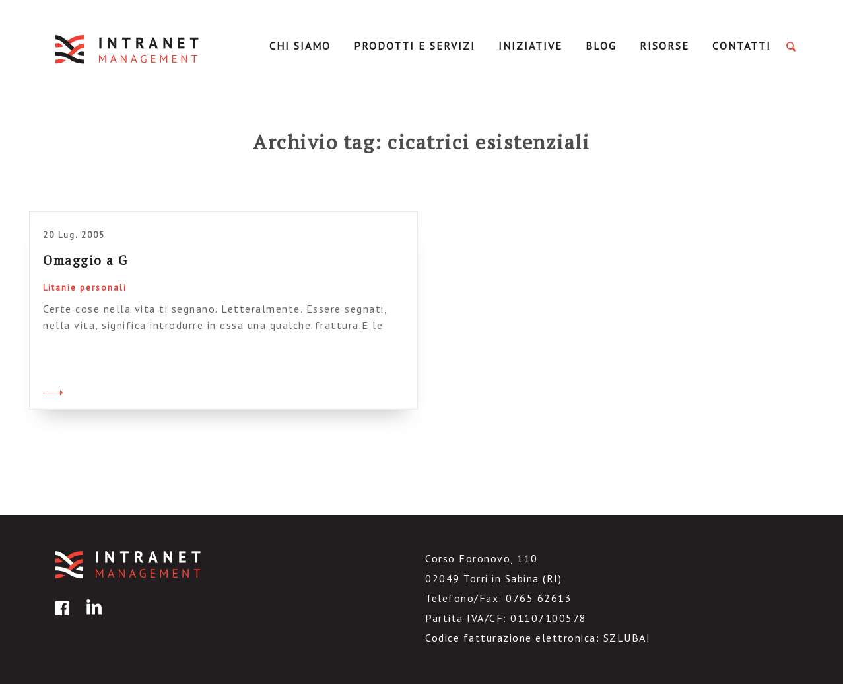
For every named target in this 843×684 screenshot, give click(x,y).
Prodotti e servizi (414, 45)
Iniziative (530, 45)
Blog (601, 45)
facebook (60, 617)
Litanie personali (85, 287)
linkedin (92, 617)
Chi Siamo (300, 45)
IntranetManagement (128, 49)
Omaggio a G (85, 260)
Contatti (741, 45)
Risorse (664, 45)
